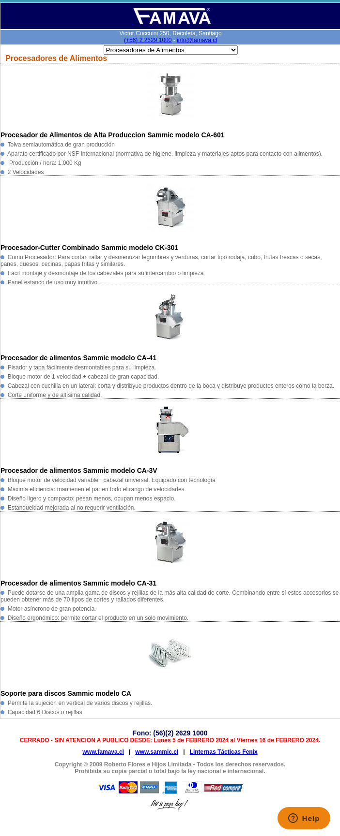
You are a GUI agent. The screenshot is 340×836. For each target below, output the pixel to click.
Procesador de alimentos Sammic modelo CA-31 (78, 583)
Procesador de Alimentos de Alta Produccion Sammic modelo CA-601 (112, 135)
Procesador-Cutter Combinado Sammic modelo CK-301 (89, 247)
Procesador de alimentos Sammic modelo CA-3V (78, 470)
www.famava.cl (103, 751)
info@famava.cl (197, 40)
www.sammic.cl (156, 751)
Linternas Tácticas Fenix (224, 751)
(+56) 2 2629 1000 (147, 40)
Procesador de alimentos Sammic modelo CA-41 (78, 358)
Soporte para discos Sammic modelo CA (65, 693)
